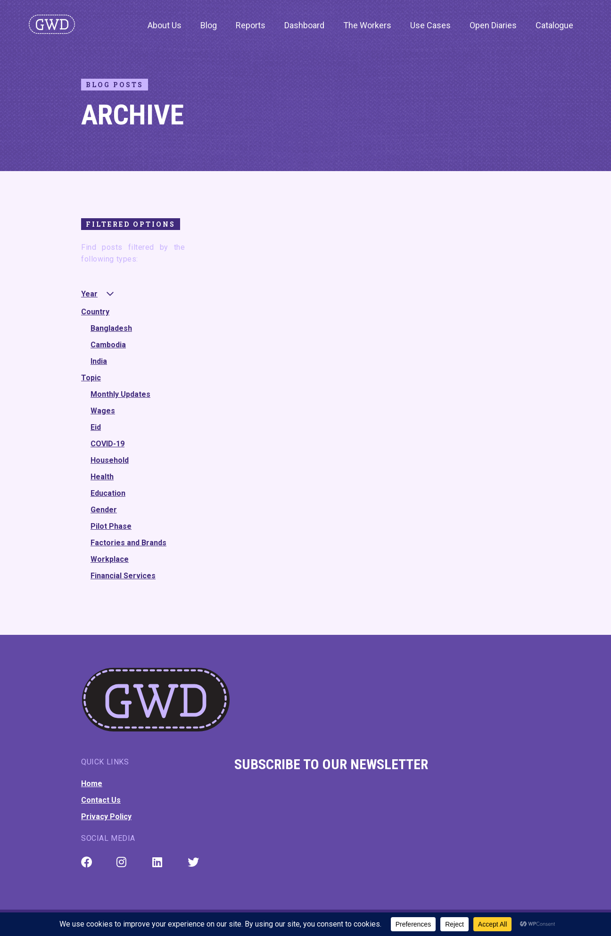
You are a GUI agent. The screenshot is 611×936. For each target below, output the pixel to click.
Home (91, 783)
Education (108, 493)
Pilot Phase (111, 526)
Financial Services (123, 575)
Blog (208, 25)
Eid (96, 427)
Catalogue (554, 25)
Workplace (110, 559)
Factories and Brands (128, 542)
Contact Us (101, 800)
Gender (104, 509)
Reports (250, 25)
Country (95, 311)
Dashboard (304, 25)
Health (102, 476)
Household (110, 460)
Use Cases (430, 25)
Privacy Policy (106, 816)
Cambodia (108, 344)
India (99, 361)
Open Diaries (493, 25)
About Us (165, 25)
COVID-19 (107, 443)
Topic (91, 377)
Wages (103, 410)
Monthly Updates (120, 394)
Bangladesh (111, 328)
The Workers (367, 25)
